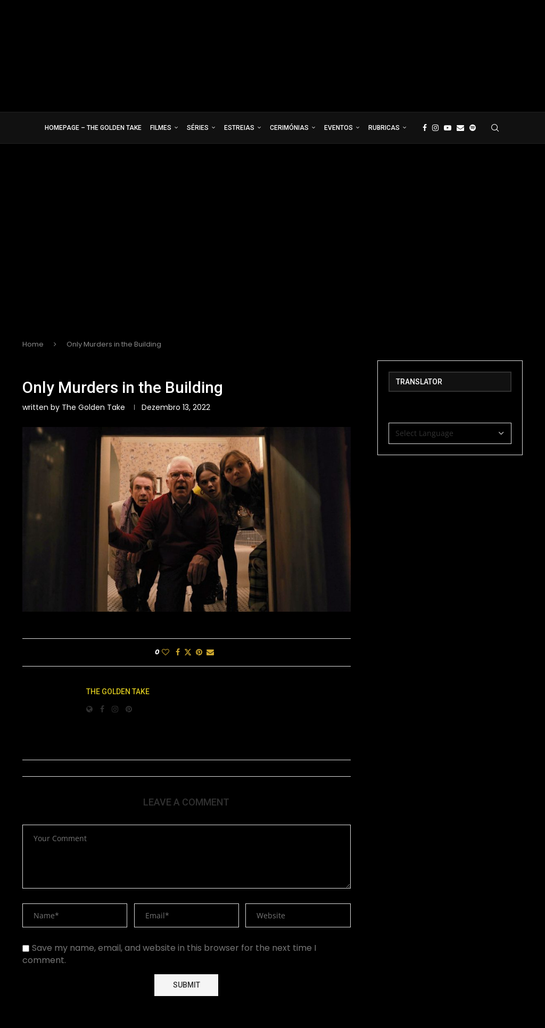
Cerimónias (289, 127)
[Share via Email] (210, 652)
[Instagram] (435, 127)
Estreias (239, 127)
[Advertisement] (272, 250)
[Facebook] (425, 127)
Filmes (160, 127)
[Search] (495, 127)
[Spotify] (472, 127)
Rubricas (384, 127)
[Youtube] (447, 127)
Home (33, 344)
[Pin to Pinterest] (199, 652)
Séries (198, 127)
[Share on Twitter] (188, 652)
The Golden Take (93, 407)
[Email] (460, 127)
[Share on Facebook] (178, 652)
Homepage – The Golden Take (93, 127)
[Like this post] (165, 652)
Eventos (338, 127)
